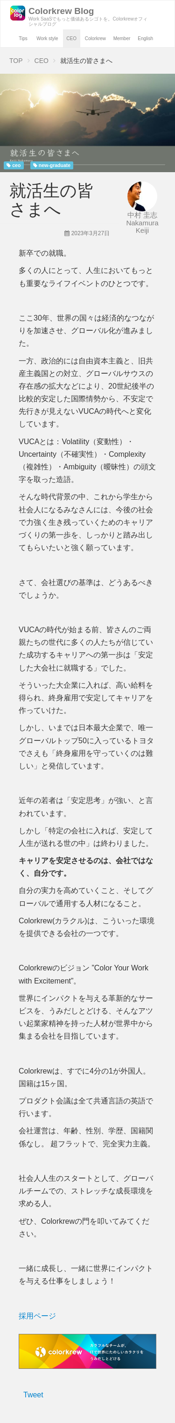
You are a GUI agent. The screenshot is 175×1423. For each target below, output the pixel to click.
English (145, 38)
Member (122, 38)
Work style (47, 38)
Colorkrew (95, 38)
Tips (23, 38)
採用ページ (37, 1316)
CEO (71, 38)
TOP (16, 60)
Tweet (33, 1395)
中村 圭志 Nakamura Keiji (142, 222)
